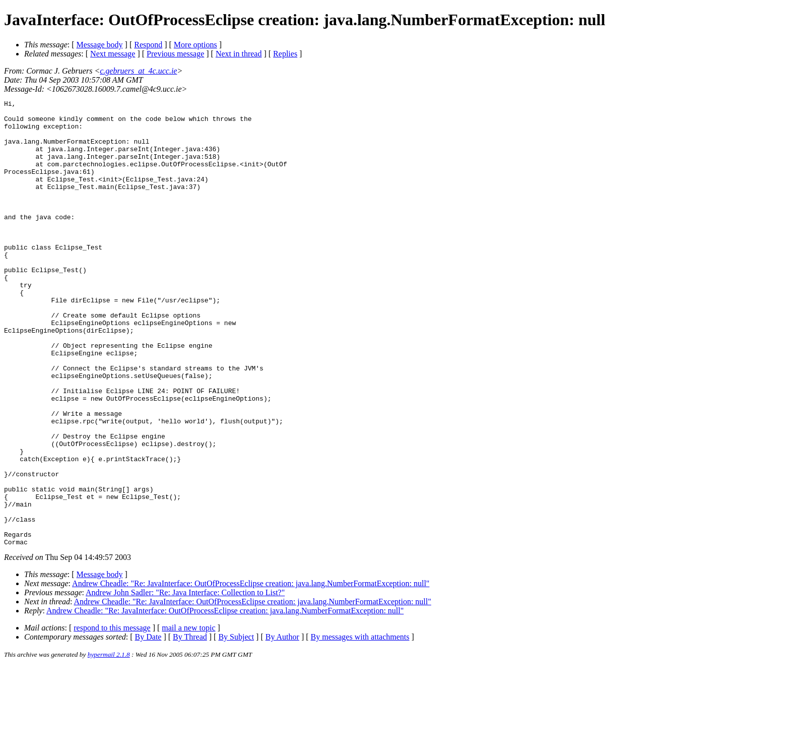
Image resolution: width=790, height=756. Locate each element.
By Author (282, 726)
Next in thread (239, 53)
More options (195, 44)
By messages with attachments (360, 726)
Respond (148, 44)
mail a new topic (188, 717)
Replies (285, 53)
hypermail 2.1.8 (109, 743)
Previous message (175, 53)
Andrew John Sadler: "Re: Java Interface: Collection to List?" (185, 681)
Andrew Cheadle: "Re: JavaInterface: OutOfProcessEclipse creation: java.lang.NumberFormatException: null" (250, 672)
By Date (148, 726)
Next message (112, 53)
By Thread (190, 726)
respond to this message (112, 717)
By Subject (236, 726)
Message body (100, 44)
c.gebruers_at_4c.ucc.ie (138, 71)
